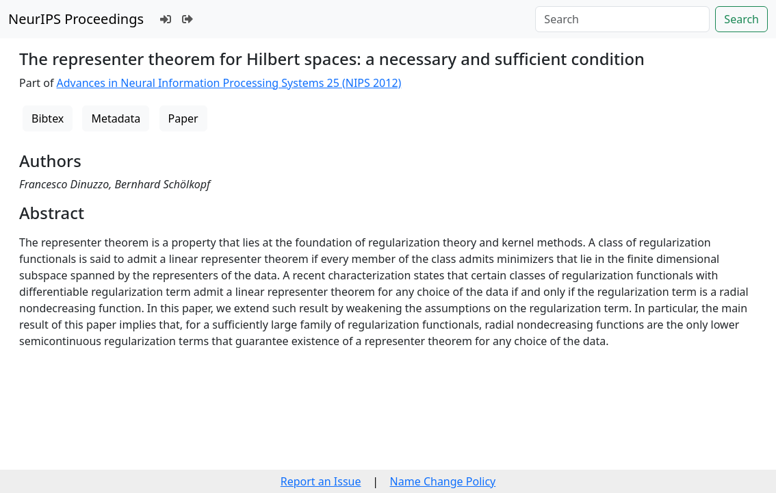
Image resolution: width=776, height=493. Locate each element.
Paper (183, 118)
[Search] (622, 19)
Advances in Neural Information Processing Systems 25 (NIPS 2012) (229, 82)
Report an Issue (321, 481)
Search (741, 19)
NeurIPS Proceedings (76, 19)
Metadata (115, 118)
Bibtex (47, 118)
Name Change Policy (443, 481)
